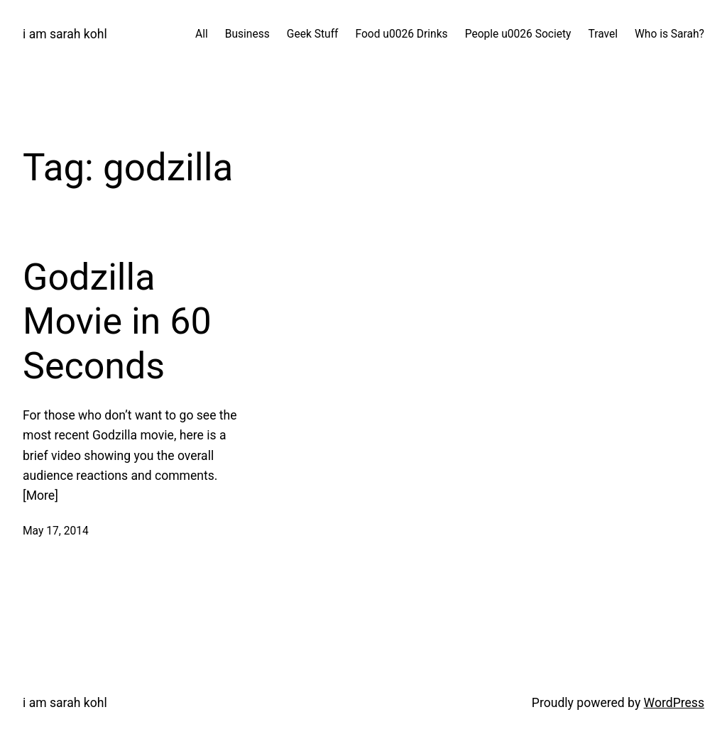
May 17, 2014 (56, 531)
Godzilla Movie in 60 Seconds (117, 322)
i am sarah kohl (65, 34)
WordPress (674, 703)
